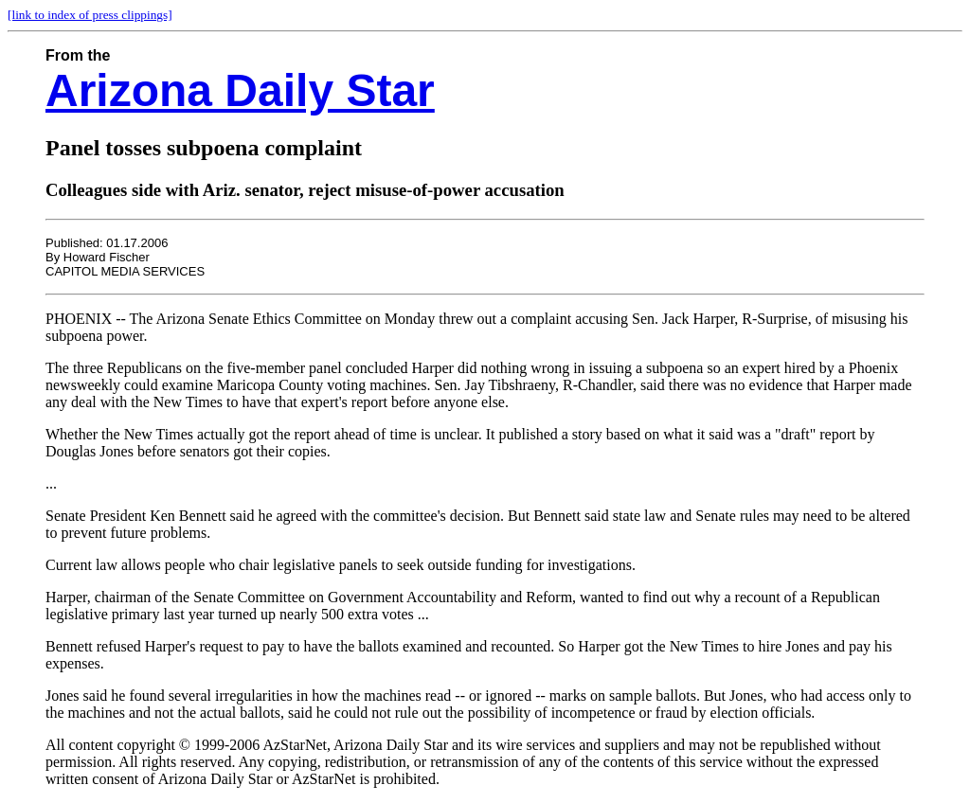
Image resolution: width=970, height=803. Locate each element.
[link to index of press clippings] (90, 15)
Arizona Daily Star (240, 90)
